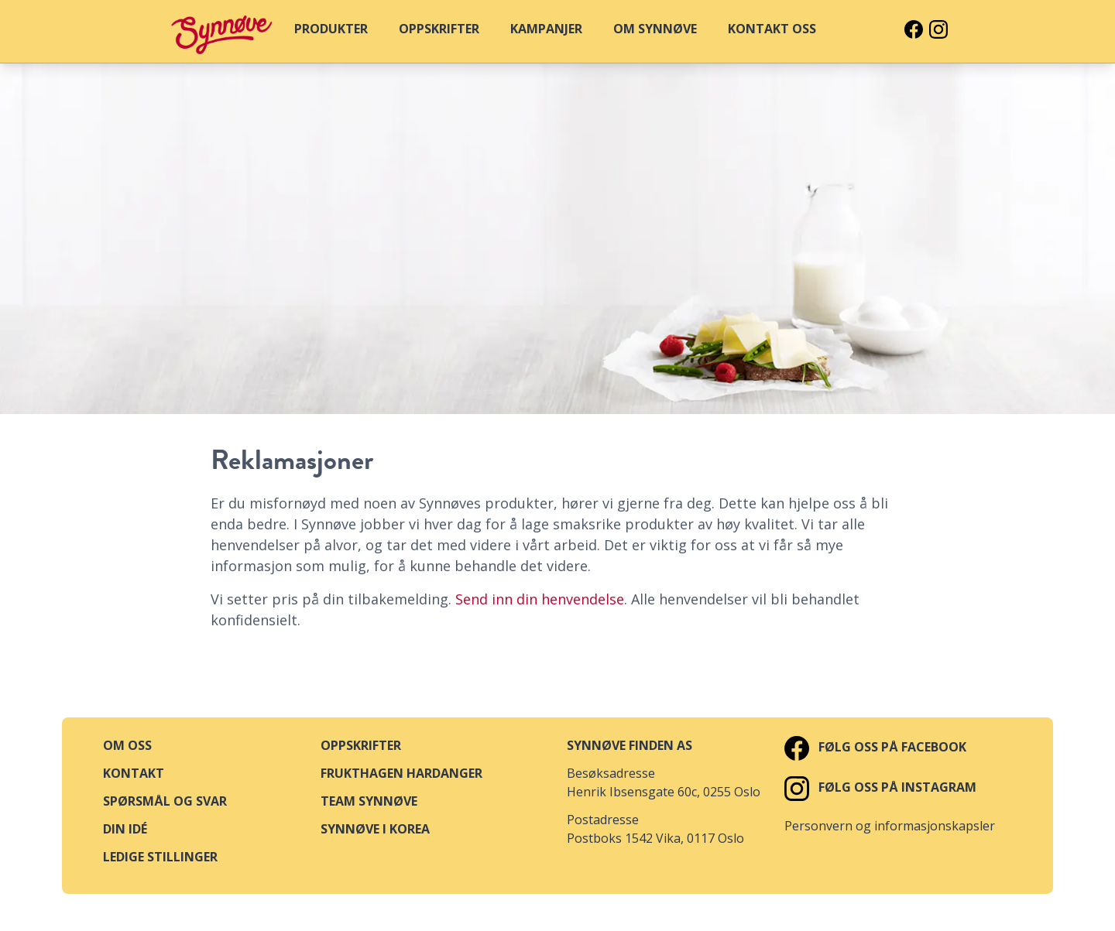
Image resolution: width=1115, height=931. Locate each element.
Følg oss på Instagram (880, 787)
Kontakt (133, 773)
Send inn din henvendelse (539, 599)
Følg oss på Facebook (875, 746)
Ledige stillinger (160, 856)
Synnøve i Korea (375, 828)
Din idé (125, 828)
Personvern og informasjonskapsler (889, 825)
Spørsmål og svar (165, 800)
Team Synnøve (369, 800)
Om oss (127, 745)
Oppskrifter (361, 745)
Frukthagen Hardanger (401, 773)
